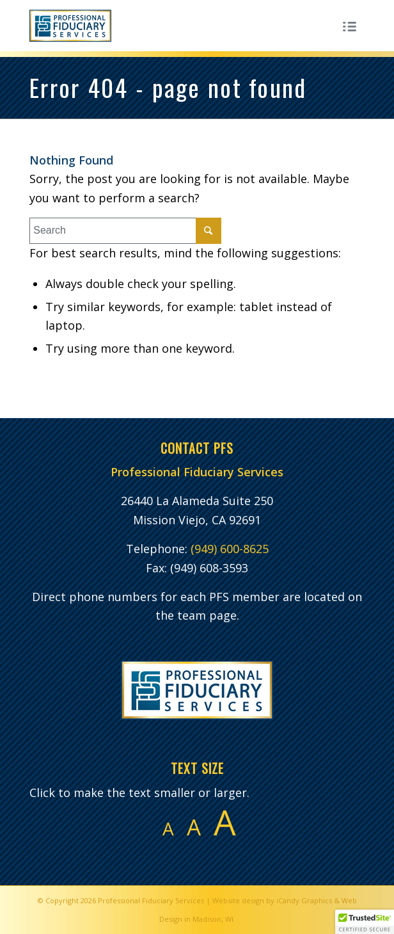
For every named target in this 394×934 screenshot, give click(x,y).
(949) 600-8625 (230, 548)
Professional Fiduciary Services (151, 900)
